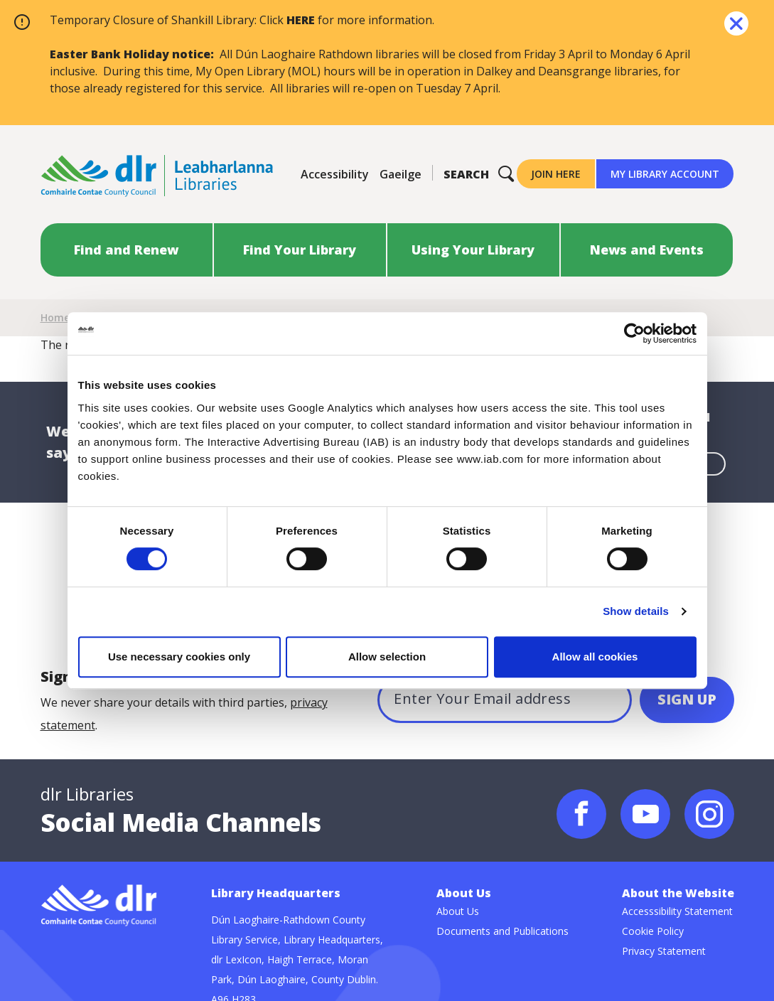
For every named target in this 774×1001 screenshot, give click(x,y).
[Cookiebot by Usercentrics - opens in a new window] (634, 333)
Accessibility (335, 174)
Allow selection (387, 657)
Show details (636, 611)
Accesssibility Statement (677, 911)
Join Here (556, 174)
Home (55, 317)
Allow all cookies (595, 657)
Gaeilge (400, 174)
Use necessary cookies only (179, 657)
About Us (457, 911)
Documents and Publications (502, 931)
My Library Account (665, 174)
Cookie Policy (653, 931)
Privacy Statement (664, 951)
